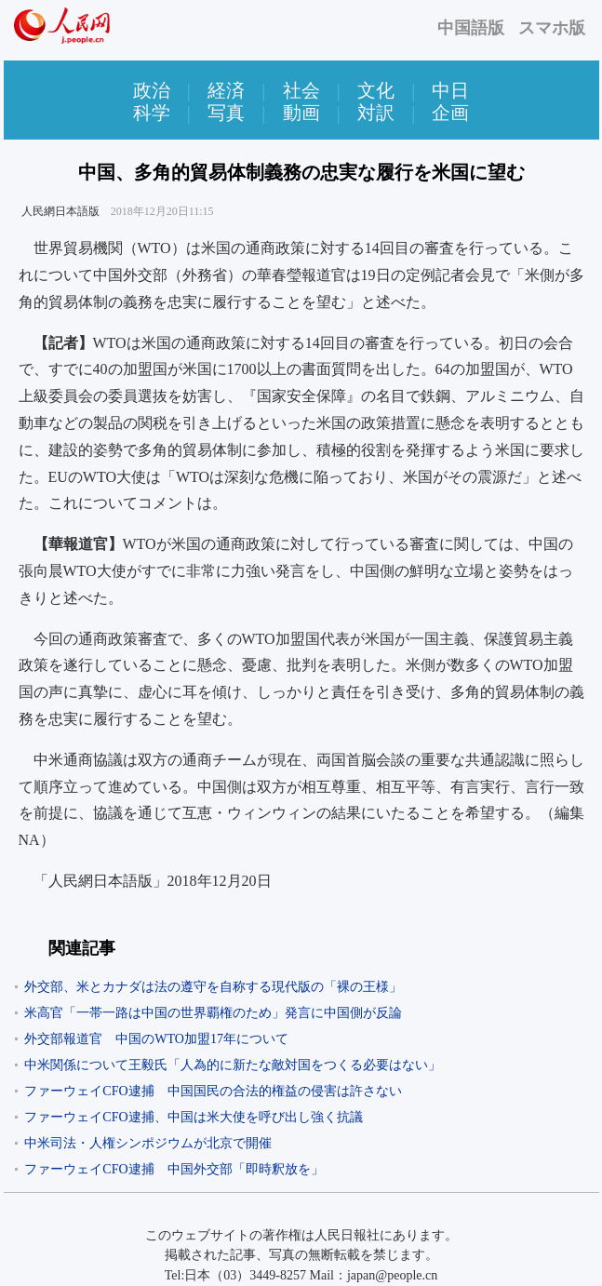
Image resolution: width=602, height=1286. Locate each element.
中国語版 (470, 28)
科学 (151, 112)
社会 (301, 90)
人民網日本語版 (60, 211)
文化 (376, 90)
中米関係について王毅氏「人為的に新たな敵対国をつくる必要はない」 (232, 1065)
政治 (151, 90)
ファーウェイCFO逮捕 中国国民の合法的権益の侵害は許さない (212, 1091)
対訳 (376, 112)
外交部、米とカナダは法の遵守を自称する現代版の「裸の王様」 (213, 987)
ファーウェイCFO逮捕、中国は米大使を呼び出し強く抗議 (193, 1117)
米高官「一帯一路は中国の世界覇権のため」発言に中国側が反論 (213, 1013)
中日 (450, 90)
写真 (226, 112)
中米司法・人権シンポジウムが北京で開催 (148, 1143)
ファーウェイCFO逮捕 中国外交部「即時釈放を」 (173, 1169)
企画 (450, 112)
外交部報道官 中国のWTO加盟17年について (156, 1039)
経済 (226, 90)
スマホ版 (551, 28)
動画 (301, 112)
